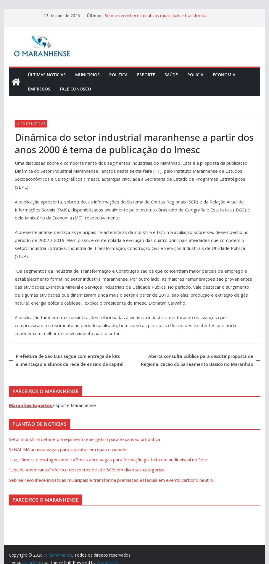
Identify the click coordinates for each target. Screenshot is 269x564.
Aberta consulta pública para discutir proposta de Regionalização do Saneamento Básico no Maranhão (200, 360)
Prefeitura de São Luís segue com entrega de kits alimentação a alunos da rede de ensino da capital (66, 360)
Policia (195, 74)
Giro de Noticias (31, 124)
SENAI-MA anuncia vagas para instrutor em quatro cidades (68, 449)
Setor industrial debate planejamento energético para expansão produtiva (84, 439)
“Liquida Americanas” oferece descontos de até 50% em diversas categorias (87, 470)
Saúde (171, 74)
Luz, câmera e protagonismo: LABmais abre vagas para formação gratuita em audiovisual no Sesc (108, 460)
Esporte (146, 74)
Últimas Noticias (47, 74)
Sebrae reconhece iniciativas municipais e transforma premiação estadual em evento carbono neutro (156, 18)
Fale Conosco (75, 89)
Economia (224, 74)
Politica (118, 74)
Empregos (39, 89)
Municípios (87, 74)
